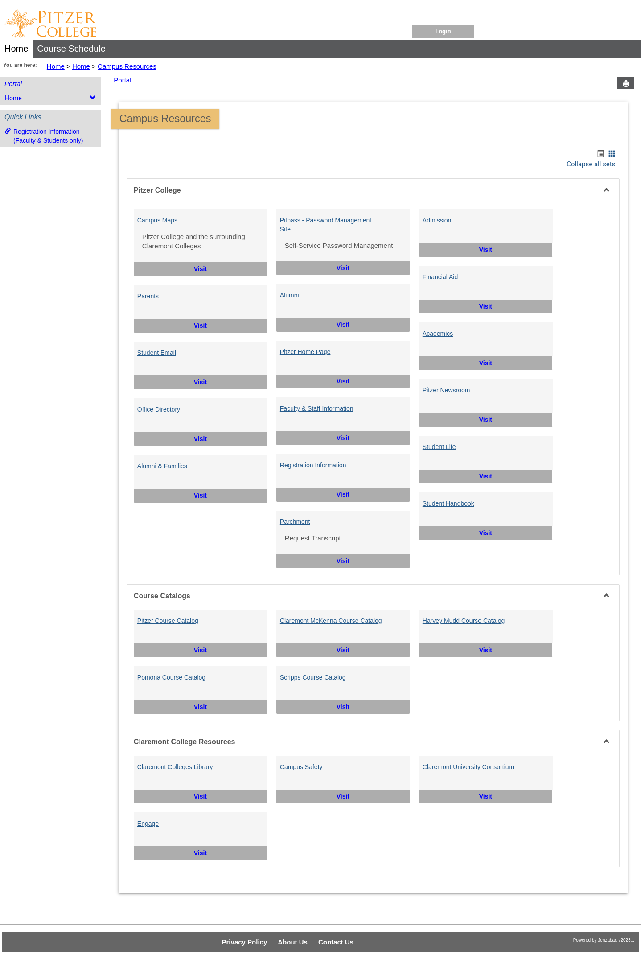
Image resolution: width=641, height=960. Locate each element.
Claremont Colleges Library (175, 766)
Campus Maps (157, 220)
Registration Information (313, 465)
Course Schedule (71, 49)
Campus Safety (301, 766)
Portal (13, 83)
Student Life (439, 446)
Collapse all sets (591, 164)
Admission (437, 220)
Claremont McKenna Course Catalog (331, 620)
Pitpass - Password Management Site (325, 225)
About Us (293, 942)
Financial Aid (440, 276)
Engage (148, 823)
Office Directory (158, 409)
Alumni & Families (162, 466)
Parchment (295, 521)
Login (443, 31)
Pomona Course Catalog (171, 677)
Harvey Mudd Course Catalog (464, 620)
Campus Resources (127, 66)
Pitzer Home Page (305, 351)
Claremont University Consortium (468, 766)
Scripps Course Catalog (313, 677)
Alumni (289, 295)
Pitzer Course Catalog (167, 620)
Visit (223, 268)
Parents (148, 296)
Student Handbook (448, 503)
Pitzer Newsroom (446, 390)
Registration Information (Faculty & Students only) (43, 136)
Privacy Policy (244, 942)
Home (16, 49)
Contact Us (335, 942)
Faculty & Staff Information (316, 408)
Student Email (156, 352)
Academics (438, 333)
